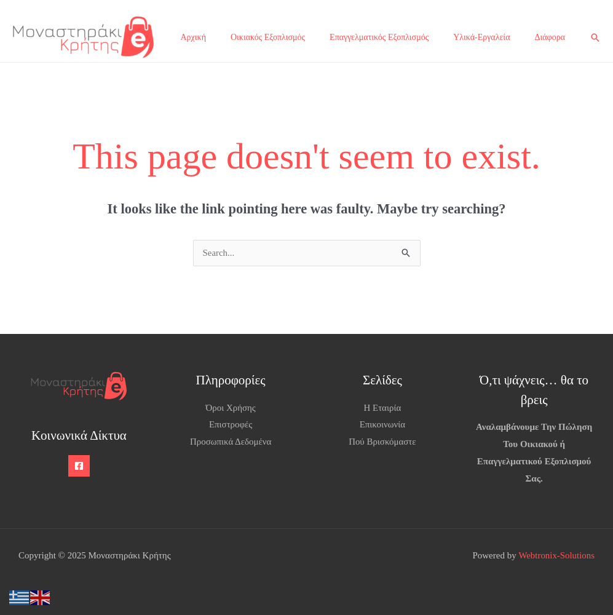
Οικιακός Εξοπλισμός (268, 37)
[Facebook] (79, 466)
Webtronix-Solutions (556, 555)
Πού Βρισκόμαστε (382, 441)
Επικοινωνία (382, 425)
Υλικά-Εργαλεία (481, 37)
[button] (595, 37)
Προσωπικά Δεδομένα (231, 441)
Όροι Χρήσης (230, 408)
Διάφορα (549, 37)
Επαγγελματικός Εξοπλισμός (379, 37)
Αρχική (193, 37)
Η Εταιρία (382, 408)
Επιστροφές (231, 425)
